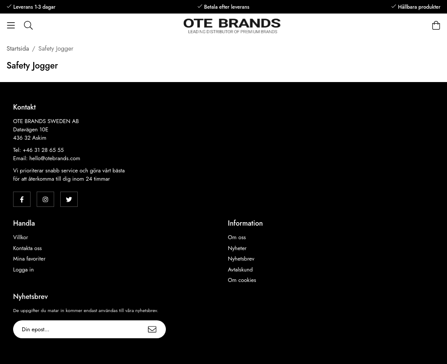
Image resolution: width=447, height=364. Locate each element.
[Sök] (28, 25)
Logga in (23, 270)
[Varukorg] (436, 25)
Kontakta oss (27, 248)
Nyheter (237, 248)
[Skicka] (152, 329)
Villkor (20, 237)
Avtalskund (240, 270)
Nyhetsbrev (241, 259)
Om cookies (242, 280)
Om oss (237, 237)
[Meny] (11, 25)
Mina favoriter (29, 259)
